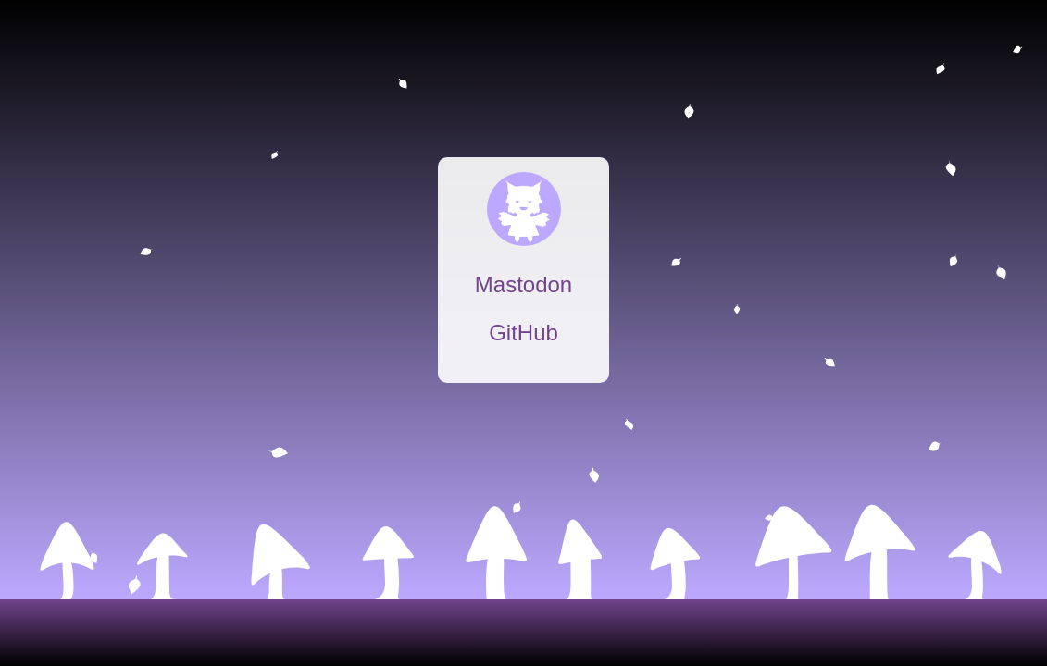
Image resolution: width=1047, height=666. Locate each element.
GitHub (523, 332)
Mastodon (523, 284)
